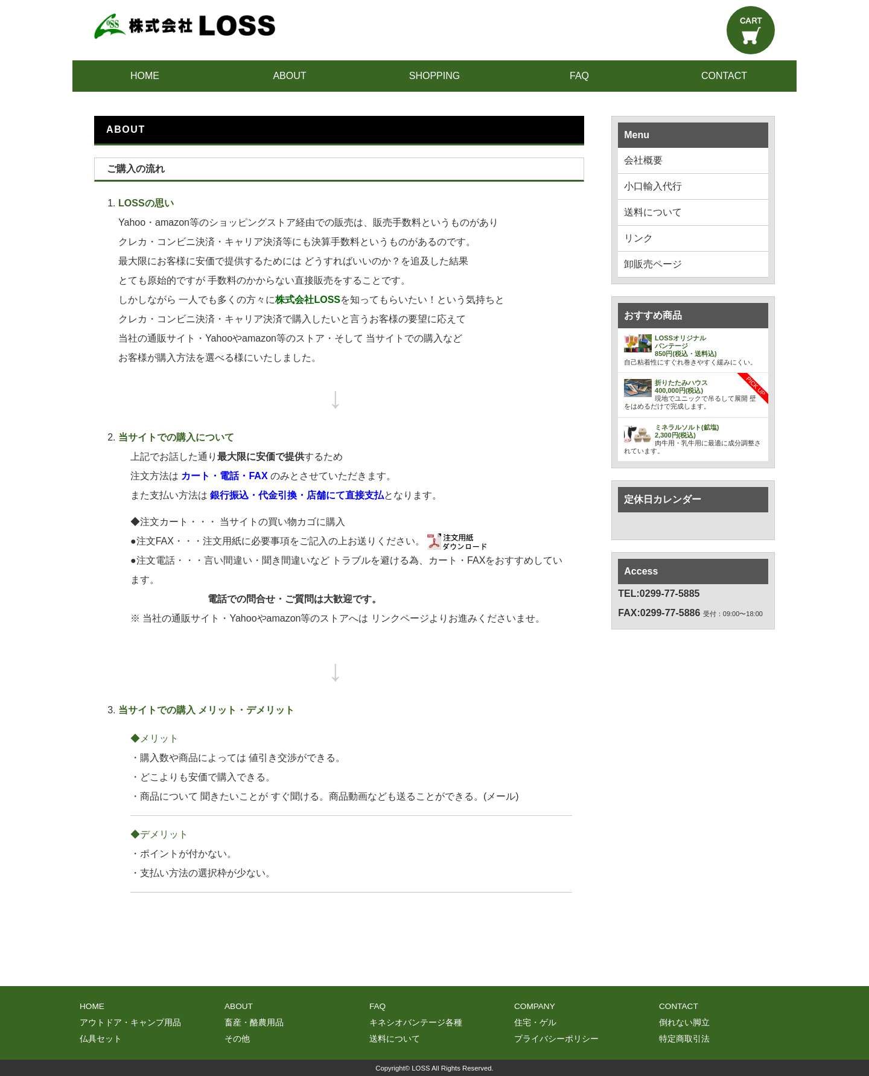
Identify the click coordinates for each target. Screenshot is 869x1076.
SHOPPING (434, 76)
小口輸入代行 (653, 186)
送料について (653, 212)
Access (641, 571)
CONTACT (724, 76)
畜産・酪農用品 (254, 1022)
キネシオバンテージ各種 (415, 1022)
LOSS (421, 1068)
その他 (237, 1038)
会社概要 (643, 160)
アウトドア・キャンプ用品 (130, 1022)
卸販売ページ (653, 264)
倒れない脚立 (684, 1022)
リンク (638, 238)
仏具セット (101, 1038)
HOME (144, 76)
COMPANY (534, 1006)
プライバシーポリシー (556, 1038)
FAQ (579, 76)
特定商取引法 (684, 1038)
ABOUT (289, 76)
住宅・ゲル (535, 1022)
